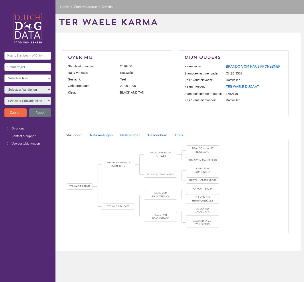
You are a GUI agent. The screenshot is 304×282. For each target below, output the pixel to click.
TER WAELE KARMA (79, 186)
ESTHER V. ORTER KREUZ (160, 174)
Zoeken (16, 112)
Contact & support (20, 136)
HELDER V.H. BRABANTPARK (160, 217)
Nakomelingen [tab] (101, 135)
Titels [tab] (179, 135)
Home (64, 7)
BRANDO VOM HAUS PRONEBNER (253, 66)
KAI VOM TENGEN (203, 189)
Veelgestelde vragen (22, 143)
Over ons (14, 128)
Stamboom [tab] (74, 135)
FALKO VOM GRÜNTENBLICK (202, 170)
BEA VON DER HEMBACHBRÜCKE (202, 199)
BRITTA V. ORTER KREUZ (202, 180)
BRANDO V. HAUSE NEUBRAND (202, 150)
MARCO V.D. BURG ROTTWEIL (160, 154)
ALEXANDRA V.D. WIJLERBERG (202, 223)
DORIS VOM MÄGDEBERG (202, 160)
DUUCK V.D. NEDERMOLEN (203, 211)
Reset (40, 112)
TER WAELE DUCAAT (242, 86)
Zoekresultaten (85, 7)
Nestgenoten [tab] (130, 135)
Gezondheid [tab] (157, 135)
